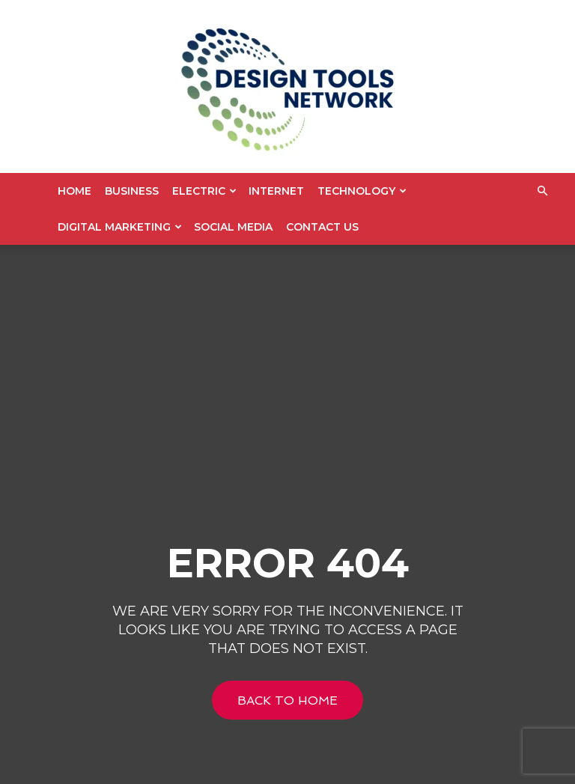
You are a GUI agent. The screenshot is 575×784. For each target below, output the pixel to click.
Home (74, 191)
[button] (542, 191)
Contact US (322, 227)
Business (132, 191)
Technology (362, 191)
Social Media (233, 227)
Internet (276, 191)
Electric (204, 191)
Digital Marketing (120, 227)
